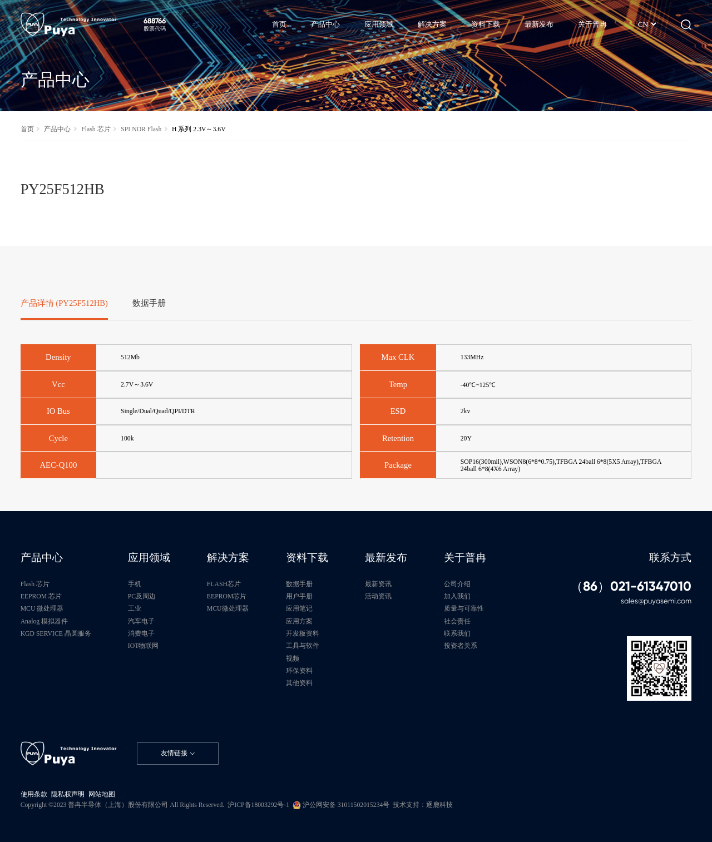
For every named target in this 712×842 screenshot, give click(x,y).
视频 (292, 658)
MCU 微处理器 (42, 608)
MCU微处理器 (228, 608)
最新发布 (386, 557)
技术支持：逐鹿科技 (423, 805)
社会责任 (457, 621)
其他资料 (299, 683)
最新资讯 (378, 584)
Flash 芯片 (95, 129)
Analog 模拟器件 (44, 621)
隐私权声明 (68, 794)
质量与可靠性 (464, 608)
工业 (134, 608)
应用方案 (299, 621)
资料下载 (307, 557)
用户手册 (299, 596)
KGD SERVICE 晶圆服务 (56, 633)
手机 (134, 584)
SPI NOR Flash (141, 129)
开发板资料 (302, 633)
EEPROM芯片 (227, 596)
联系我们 (457, 633)
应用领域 (149, 557)
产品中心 (57, 129)
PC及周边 (142, 596)
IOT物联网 (143, 646)
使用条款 (34, 794)
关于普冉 (465, 557)
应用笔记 (299, 608)
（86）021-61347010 (630, 586)
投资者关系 (460, 646)
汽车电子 (141, 621)
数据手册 (299, 584)
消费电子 (141, 633)
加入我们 (457, 596)
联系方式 (670, 557)
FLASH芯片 (224, 584)
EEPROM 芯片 (41, 596)
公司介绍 (457, 584)
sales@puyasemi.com (656, 601)
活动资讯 (378, 596)
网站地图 (101, 794)
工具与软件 (302, 646)
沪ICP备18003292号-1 (258, 805)
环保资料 (299, 671)
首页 (27, 129)
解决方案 (228, 557)
